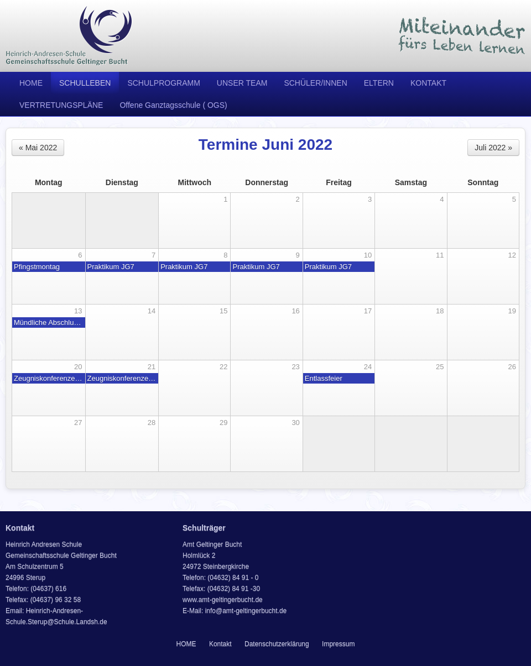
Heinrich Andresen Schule (69, 36)
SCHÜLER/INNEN (315, 82)
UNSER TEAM (242, 82)
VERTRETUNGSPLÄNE (61, 105)
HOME (31, 82)
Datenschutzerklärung (276, 644)
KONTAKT (428, 82)
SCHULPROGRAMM (163, 82)
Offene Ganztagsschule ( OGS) (173, 105)
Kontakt (220, 644)
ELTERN (379, 82)
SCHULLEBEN (85, 82)
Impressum (338, 644)
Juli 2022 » (493, 147)
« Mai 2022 (38, 147)
